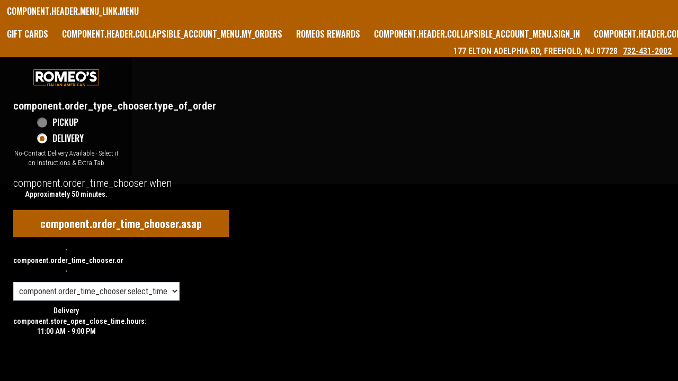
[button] (66, 78)
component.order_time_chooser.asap (121, 223)
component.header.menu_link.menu (73, 11)
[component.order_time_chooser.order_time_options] (96, 291)
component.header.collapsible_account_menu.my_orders (172, 34)
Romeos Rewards (328, 34)
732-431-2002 (647, 51)
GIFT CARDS (27, 34)
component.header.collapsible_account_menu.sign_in (477, 34)
